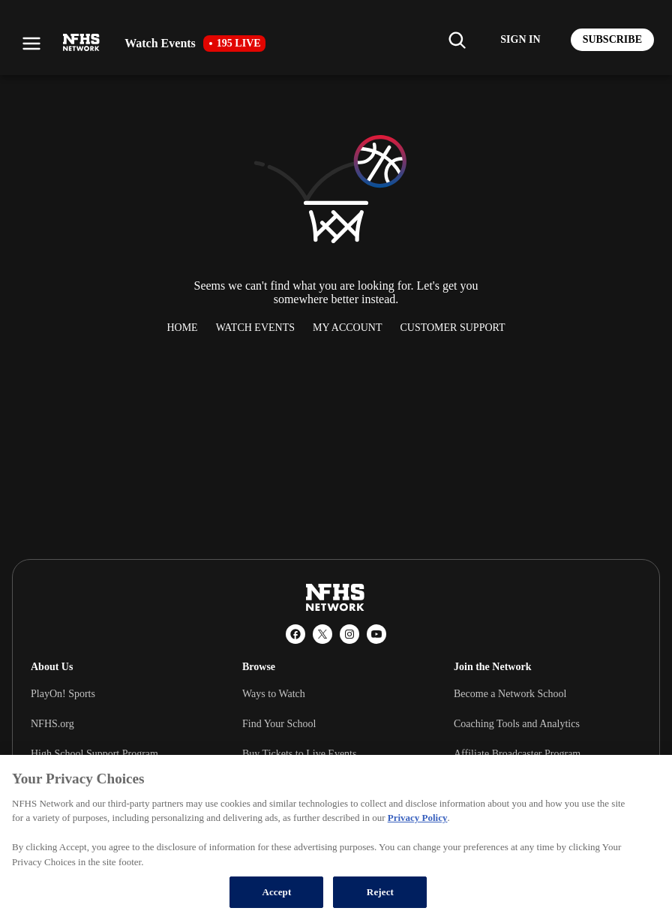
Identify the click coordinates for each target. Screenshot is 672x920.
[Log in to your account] (520, 40)
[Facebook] (295, 634)
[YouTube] (376, 634)
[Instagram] (349, 634)
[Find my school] (456, 39)
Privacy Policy (418, 817)
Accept (276, 891)
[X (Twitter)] (322, 634)
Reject (380, 891)
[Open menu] (31, 43)
